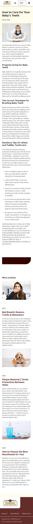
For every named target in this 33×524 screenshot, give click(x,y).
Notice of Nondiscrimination (15, 521)
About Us (4, 513)
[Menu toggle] (29, 3)
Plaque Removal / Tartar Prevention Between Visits (15, 382)
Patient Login (22, 3)
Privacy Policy (4, 521)
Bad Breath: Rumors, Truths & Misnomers (13, 313)
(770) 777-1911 (13, 239)
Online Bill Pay (14, 513)
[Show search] (15, 3)
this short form (14, 241)
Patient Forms (26, 513)
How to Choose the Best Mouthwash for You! (15, 453)
